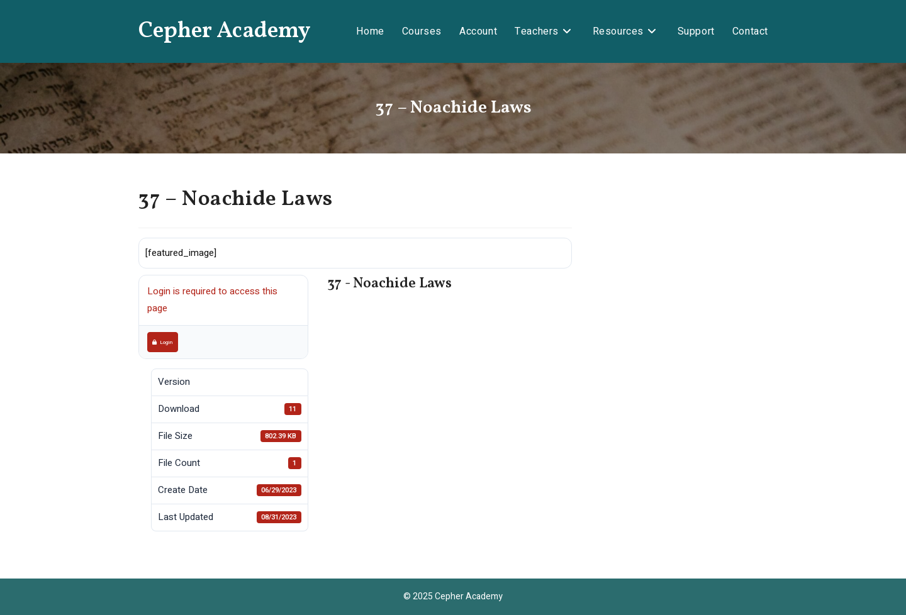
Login (162, 342)
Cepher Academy (224, 31)
